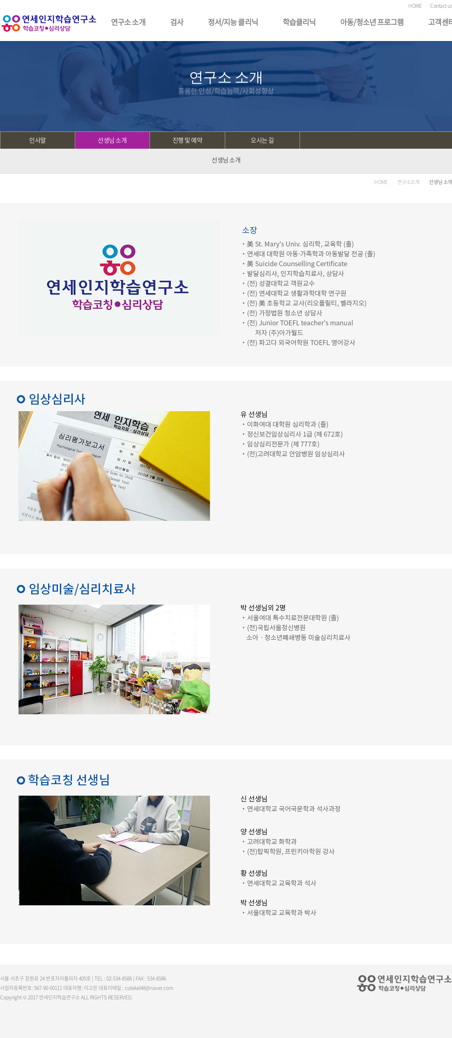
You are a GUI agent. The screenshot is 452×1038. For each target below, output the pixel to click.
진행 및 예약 (188, 140)
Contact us (441, 5)
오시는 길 (262, 140)
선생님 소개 (112, 140)
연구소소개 (408, 182)
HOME (415, 5)
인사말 (37, 140)
